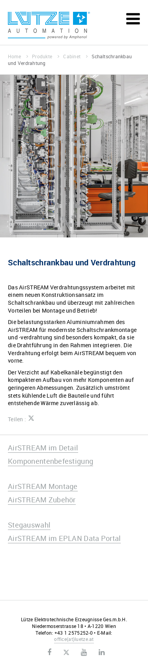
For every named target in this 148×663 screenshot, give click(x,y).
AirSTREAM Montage (43, 486)
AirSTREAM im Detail (43, 447)
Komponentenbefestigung (50, 461)
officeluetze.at (74, 639)
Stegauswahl (29, 525)
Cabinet (75, 56)
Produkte (45, 56)
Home (18, 56)
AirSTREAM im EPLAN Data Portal (64, 538)
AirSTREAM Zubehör (42, 499)
